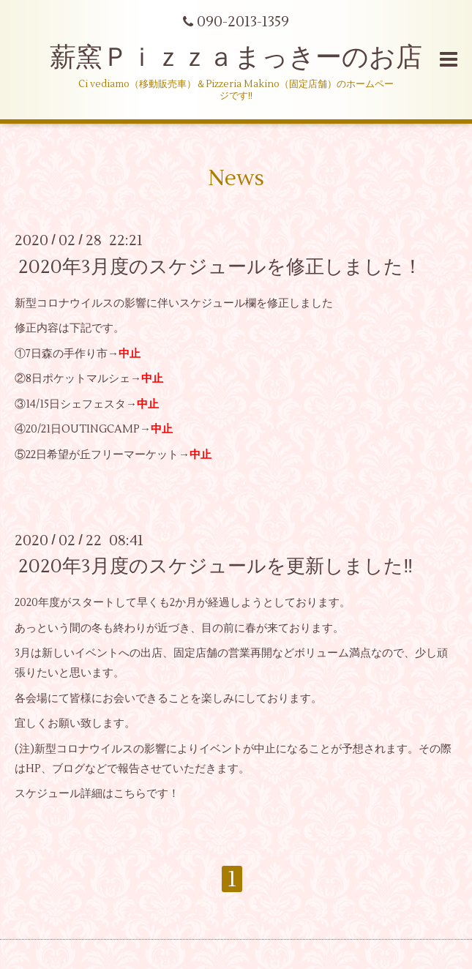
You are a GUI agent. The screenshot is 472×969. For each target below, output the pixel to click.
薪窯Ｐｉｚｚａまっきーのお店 (249, 58)
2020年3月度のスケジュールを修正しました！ (220, 266)
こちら (129, 794)
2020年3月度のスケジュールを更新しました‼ (215, 566)
